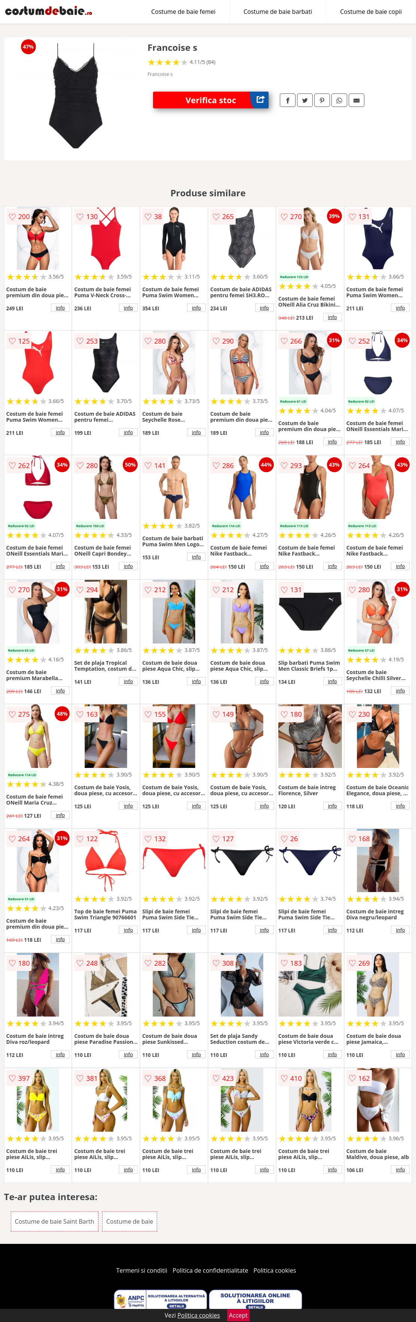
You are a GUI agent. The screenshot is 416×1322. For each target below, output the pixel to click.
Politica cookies (275, 1270)
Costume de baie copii (371, 11)
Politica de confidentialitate (210, 1270)
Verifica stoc (227, 100)
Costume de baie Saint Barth (54, 1221)
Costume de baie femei (183, 11)
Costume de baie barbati (278, 11)
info (60, 307)
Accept (238, 1315)
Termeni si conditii (142, 1270)
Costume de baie (129, 1221)
